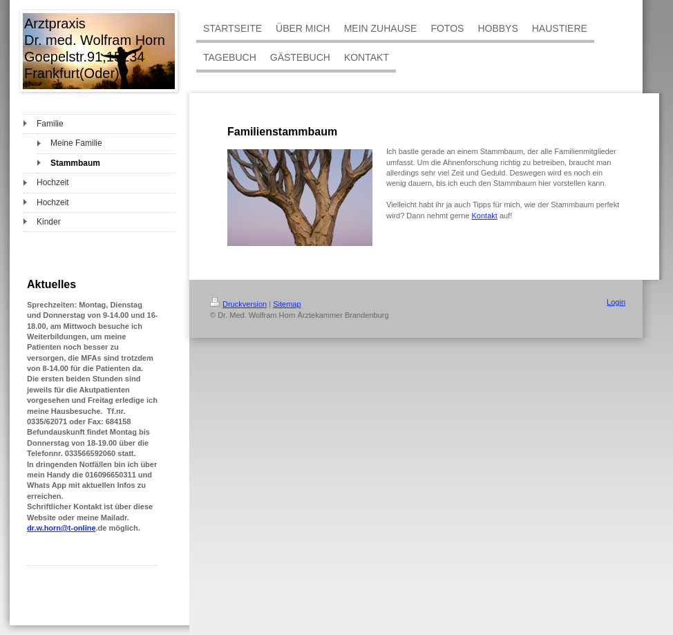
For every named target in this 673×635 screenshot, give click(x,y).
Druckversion (238, 304)
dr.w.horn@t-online (61, 528)
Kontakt (484, 215)
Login (616, 302)
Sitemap (287, 304)
